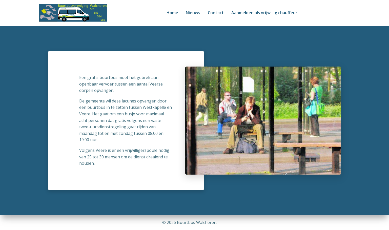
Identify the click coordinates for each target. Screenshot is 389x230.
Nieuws (193, 12)
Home (172, 12)
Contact (216, 12)
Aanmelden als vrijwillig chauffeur (264, 12)
